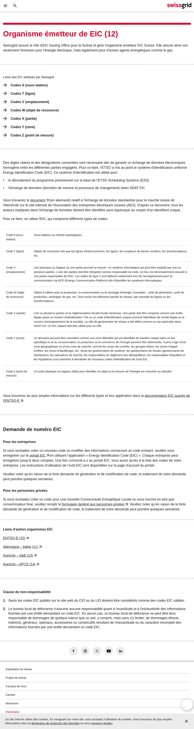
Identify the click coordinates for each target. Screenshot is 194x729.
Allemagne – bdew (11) (20, 547)
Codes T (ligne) (19, 93)
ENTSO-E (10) (14, 538)
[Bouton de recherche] (15, 5)
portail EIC (37, 455)
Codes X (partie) (20, 119)
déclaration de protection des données (55, 723)
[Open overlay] (187, 705)
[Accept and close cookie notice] (186, 721)
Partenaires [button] (12, 711)
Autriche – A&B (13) (18, 555)
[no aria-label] (73, 651)
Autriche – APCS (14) (19, 564)
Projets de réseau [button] (16, 677)
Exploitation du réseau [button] (19, 669)
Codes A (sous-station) (25, 85)
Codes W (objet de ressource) (31, 110)
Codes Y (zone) (19, 127)
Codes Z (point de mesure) (28, 135)
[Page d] (179, 6)
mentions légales (102, 723)
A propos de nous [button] (16, 686)
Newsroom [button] (12, 703)
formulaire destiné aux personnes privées (93, 504)
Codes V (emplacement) (26, 102)
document (37, 200)
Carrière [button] (10, 694)
